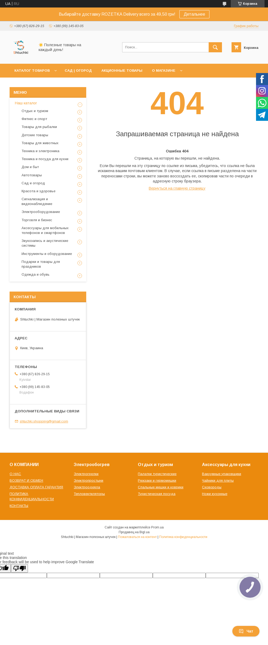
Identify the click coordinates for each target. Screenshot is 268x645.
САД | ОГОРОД (78, 70)
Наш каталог (26, 103)
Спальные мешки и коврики (160, 487)
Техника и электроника (40, 151)
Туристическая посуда (156, 494)
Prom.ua (157, 527)
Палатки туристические (157, 474)
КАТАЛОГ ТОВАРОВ (32, 70)
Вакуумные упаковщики (221, 474)
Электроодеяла (87, 487)
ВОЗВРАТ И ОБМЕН (26, 480)
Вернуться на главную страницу (177, 188)
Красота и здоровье (38, 191)
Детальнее (194, 14)
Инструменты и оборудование (47, 254)
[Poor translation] (19, 568)
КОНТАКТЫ (19, 506)
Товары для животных (40, 143)
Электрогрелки (86, 474)
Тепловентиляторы (89, 494)
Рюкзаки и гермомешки (157, 480)
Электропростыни (88, 480)
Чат (246, 631)
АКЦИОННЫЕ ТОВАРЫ (121, 70)
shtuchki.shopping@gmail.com (44, 421)
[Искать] (215, 47)
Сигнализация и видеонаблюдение (37, 201)
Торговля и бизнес (37, 220)
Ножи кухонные (214, 494)
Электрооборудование (41, 212)
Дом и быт (30, 167)
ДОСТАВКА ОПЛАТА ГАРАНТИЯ (36, 487)
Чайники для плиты (218, 480)
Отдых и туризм (35, 111)
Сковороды (211, 487)
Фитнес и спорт (34, 119)
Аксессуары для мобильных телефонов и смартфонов (45, 230)
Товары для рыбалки (39, 127)
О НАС (15, 474)
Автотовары (32, 175)
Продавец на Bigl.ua (134, 532)
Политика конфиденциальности (183, 537)
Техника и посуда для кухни (45, 159)
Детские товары (35, 135)
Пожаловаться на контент (137, 537)
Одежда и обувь (36, 274)
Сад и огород (33, 183)
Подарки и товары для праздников (41, 264)
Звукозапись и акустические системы (45, 243)
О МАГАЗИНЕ (163, 70)
